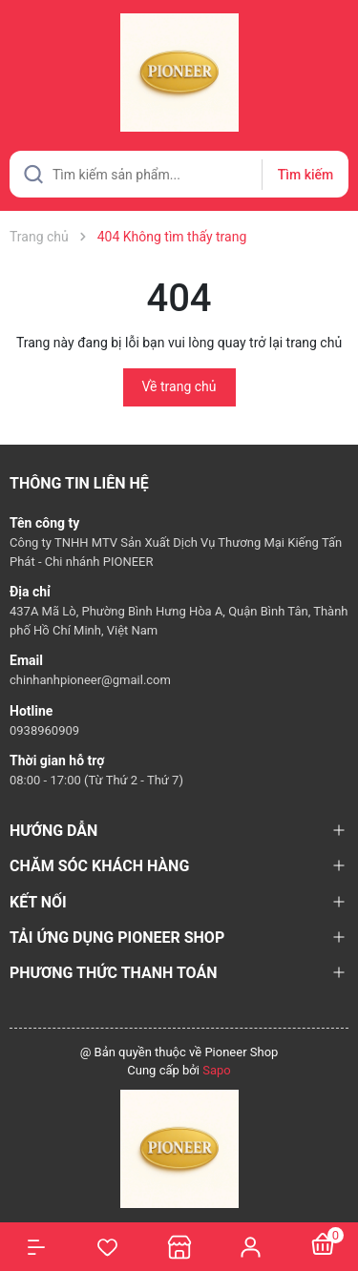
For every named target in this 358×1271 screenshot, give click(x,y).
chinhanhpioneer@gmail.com (90, 680)
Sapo (216, 1070)
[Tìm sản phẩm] (179, 174)
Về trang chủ (179, 386)
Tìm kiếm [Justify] (305, 174)
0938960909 (44, 730)
